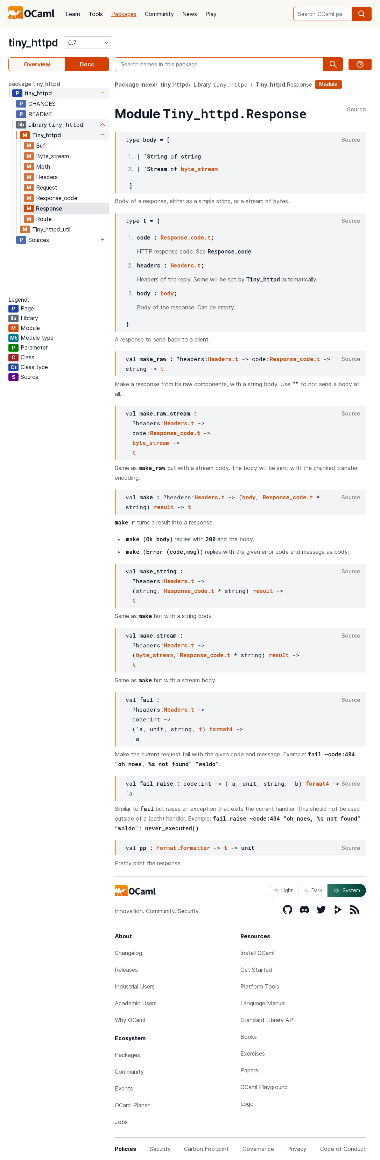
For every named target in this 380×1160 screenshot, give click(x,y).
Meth (43, 166)
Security (160, 1148)
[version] (88, 42)
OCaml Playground (264, 1087)
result (164, 507)
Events (124, 1088)
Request (46, 187)
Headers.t (185, 265)
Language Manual (263, 1003)
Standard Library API (267, 1019)
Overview (37, 64)
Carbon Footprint (206, 1148)
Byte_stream (52, 156)
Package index (135, 84)
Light (283, 890)
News (189, 13)
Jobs (121, 1121)
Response (49, 208)
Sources (38, 239)
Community (159, 13)
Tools (96, 13)
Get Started (256, 969)
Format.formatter (183, 847)
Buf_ (42, 145)
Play (211, 13)
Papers (249, 1070)
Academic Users (136, 1003)
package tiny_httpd (34, 83)
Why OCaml (130, 1019)
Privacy (297, 1148)
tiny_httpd (33, 42)
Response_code (56, 197)
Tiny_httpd (46, 135)
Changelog (128, 952)
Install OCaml (257, 952)
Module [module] (328, 84)
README (40, 114)
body (167, 293)
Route (44, 218)
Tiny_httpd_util (51, 229)
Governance (258, 1148)
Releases (126, 969)
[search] (362, 14)
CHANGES (42, 103)
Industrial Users (135, 986)
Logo (247, 1103)
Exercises (252, 1053)
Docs (87, 64)
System (346, 890)
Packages (123, 13)
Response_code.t (185, 237)
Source (356, 110)
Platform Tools (259, 986)
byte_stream (199, 168)
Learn (73, 13)
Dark (313, 890)
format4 (221, 729)
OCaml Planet (132, 1105)
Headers (47, 177)
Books (248, 1036)
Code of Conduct (343, 1148)
